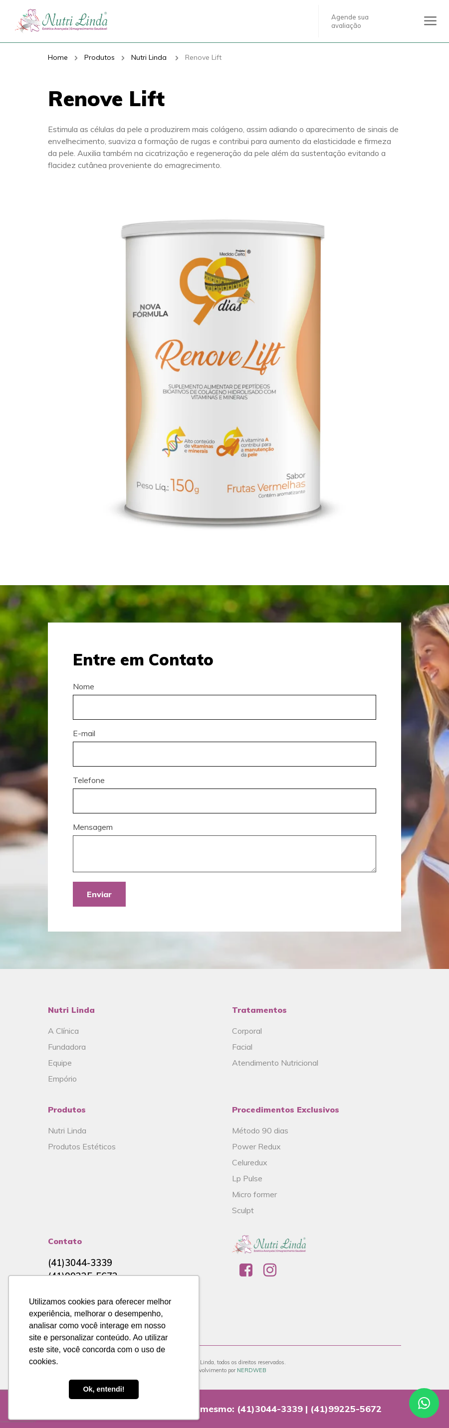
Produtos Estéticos (82, 1146)
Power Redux (256, 1146)
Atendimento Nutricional (275, 1063)
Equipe (60, 1063)
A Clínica (63, 1031)
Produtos (99, 57)
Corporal (247, 1031)
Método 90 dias (260, 1130)
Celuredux (249, 1162)
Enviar (99, 894)
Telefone (89, 780)
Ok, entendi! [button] (103, 1389)
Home (58, 57)
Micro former (254, 1194)
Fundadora (67, 1047)
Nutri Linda (149, 57)
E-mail (84, 733)
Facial (242, 1047)
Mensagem (93, 827)
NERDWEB (251, 1370)
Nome (83, 686)
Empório (62, 1079)
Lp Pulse (247, 1178)
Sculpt (243, 1210)
